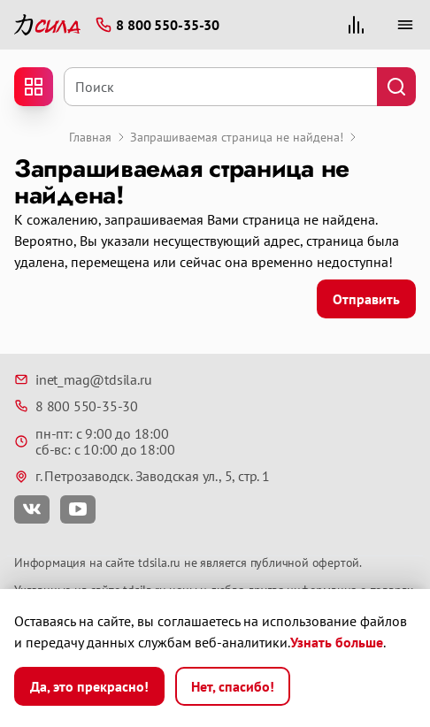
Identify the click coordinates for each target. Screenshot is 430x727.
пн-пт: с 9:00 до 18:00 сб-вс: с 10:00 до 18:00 (94, 441)
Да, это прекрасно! (89, 686)
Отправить (366, 299)
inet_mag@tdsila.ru (82, 379)
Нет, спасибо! (232, 686)
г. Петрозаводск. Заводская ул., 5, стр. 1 (142, 476)
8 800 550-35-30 (76, 406)
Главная (90, 137)
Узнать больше (336, 642)
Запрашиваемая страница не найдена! (236, 137)
